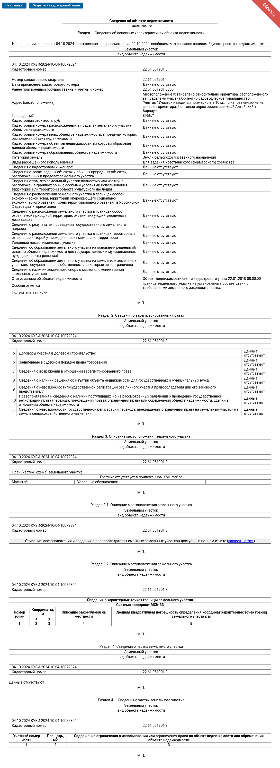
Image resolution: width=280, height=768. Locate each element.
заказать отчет (241, 541)
